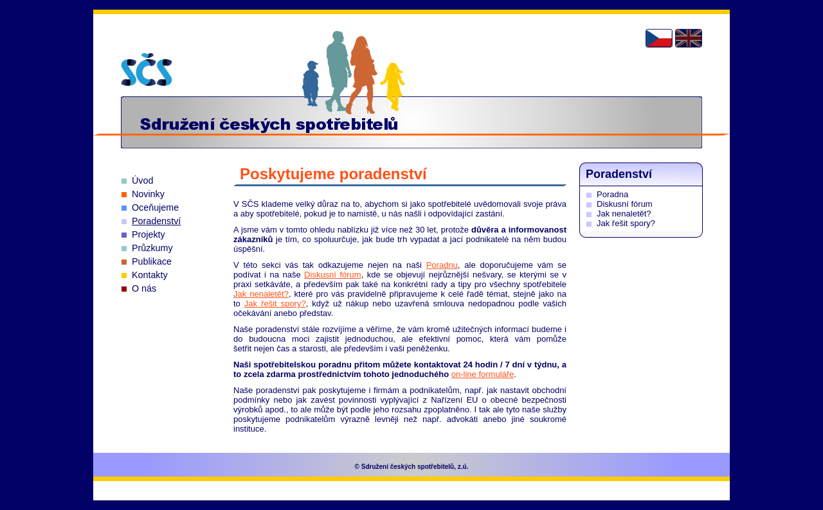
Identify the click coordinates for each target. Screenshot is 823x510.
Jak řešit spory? (275, 303)
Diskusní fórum (332, 274)
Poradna (612, 194)
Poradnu (442, 265)
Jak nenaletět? (261, 294)
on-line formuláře (482, 374)
